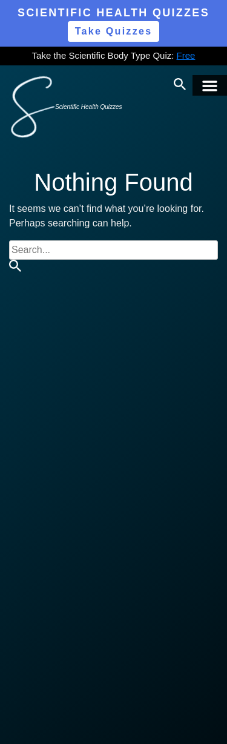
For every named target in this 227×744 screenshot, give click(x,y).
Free (186, 55)
